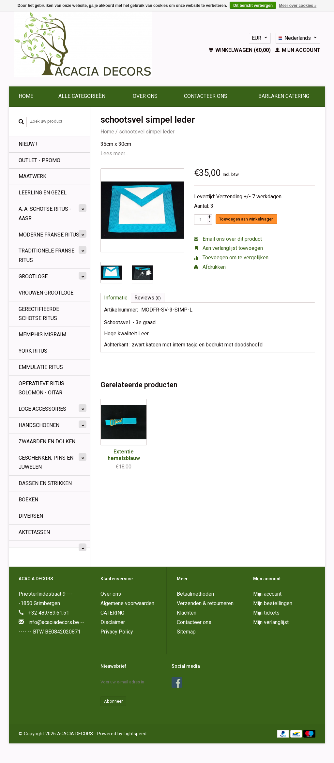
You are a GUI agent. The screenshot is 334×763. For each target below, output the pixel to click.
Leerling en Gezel (43, 193)
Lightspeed (135, 734)
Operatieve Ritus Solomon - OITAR (41, 388)
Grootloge (33, 276)
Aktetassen (34, 532)
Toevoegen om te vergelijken (231, 257)
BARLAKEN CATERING (283, 96)
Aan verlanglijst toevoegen (228, 248)
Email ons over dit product (228, 239)
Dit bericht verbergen (253, 5)
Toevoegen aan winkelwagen (246, 219)
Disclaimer (112, 622)
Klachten (186, 613)
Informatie (116, 298)
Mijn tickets (266, 613)
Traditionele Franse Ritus (46, 255)
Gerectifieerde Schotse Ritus (39, 314)
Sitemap (186, 632)
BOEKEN (28, 499)
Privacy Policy (116, 632)
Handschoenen (39, 425)
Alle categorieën (81, 96)
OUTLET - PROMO (39, 160)
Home (26, 96)
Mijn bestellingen (272, 603)
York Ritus (33, 351)
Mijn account (297, 50)
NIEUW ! (28, 144)
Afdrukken (210, 267)
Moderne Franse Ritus (49, 235)
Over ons (145, 96)
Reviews (147, 298)
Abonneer (113, 701)
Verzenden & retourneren (205, 603)
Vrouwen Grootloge (46, 293)
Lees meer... (114, 153)
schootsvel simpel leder (147, 132)
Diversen (31, 516)
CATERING (112, 613)
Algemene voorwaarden (127, 603)
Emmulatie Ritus (41, 367)
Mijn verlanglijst (271, 622)
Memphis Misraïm (42, 334)
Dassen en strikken (45, 483)
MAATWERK (32, 176)
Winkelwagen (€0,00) (240, 50)
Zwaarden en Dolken (47, 441)
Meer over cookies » (297, 5)
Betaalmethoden (195, 594)
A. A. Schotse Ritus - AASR (45, 213)
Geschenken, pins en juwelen (46, 462)
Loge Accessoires (42, 409)
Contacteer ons (205, 96)
